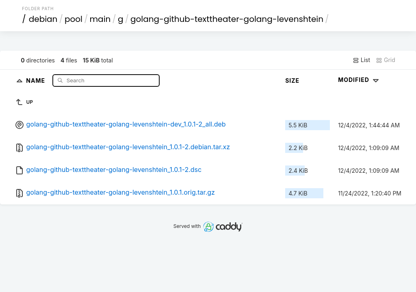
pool (73, 19)
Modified (359, 79)
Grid (385, 60)
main (100, 19)
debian (43, 19)
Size (292, 80)
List (361, 60)
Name (36, 80)
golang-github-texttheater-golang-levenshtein (226, 19)
